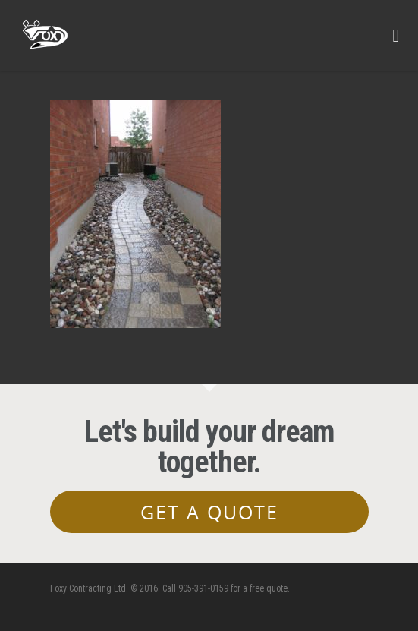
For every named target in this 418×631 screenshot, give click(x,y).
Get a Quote (209, 512)
